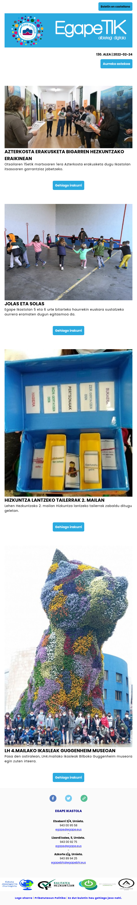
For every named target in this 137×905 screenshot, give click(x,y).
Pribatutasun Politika (50, 898)
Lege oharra (23, 898)
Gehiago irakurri (68, 185)
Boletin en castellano (115, 6)
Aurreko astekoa (116, 63)
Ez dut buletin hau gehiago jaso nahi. (95, 898)
